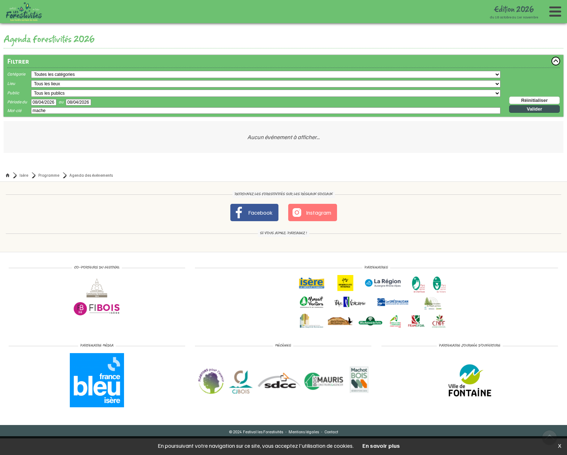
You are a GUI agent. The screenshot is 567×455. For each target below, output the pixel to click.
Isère (24, 175)
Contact (331, 431)
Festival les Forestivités (263, 431)
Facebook (253, 212)
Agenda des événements (91, 175)
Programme (48, 175)
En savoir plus (381, 445)
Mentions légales (304, 431)
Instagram (311, 212)
